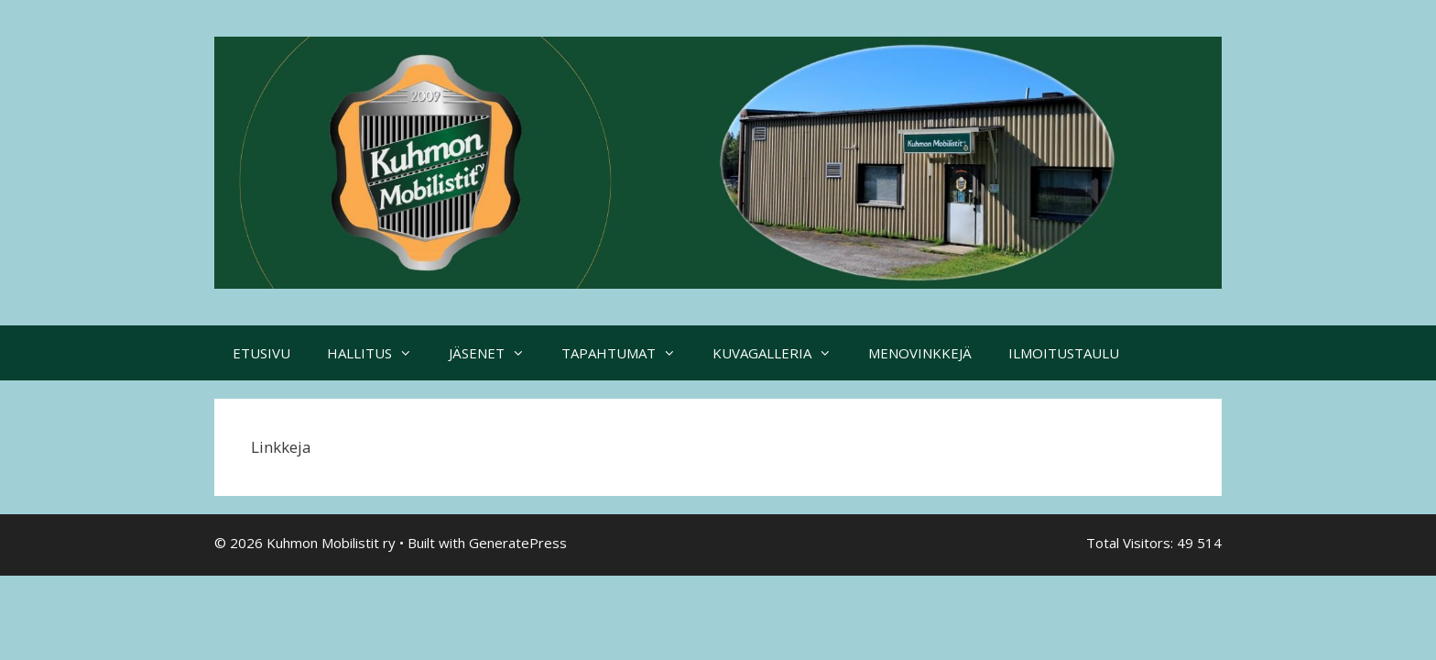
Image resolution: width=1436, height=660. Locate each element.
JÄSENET (496, 352)
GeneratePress (518, 543)
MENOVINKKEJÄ (920, 353)
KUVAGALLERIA (781, 352)
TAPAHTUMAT (627, 352)
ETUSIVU (261, 353)
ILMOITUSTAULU (1063, 353)
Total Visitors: (1131, 543)
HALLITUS (378, 352)
